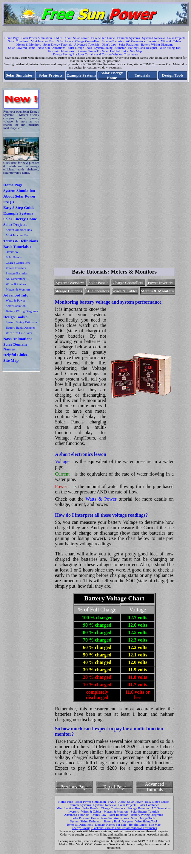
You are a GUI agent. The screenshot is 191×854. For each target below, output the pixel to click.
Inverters (153, 41)
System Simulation (19, 190)
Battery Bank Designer (142, 47)
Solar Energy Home (112, 75)
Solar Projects (176, 38)
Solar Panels (65, 41)
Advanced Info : (17, 295)
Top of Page (114, 786)
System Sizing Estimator (110, 47)
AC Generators (135, 41)
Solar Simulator (19, 75)
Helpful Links (119, 51)
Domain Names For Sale (92, 51)
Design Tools (172, 75)
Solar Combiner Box (19, 230)
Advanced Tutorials (86, 44)
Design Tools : (15, 317)
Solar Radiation (129, 44)
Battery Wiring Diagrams (157, 44)
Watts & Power (15, 300)
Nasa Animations (17, 338)
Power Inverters (16, 268)
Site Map (136, 51)
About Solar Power (76, 38)
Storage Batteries (113, 41)
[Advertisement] (170, 177)
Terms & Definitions (61, 51)
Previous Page (74, 786)
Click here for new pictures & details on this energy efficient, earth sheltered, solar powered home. (21, 167)
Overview (12, 252)
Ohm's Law (109, 44)
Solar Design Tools (80, 47)
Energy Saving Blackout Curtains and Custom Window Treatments (95, 54)
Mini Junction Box (43, 41)
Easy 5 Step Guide (103, 38)
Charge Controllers (87, 41)
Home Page (11, 38)
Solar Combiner (18, 41)
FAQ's (58, 38)
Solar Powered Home (21, 47)
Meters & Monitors (28, 44)
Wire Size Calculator (19, 333)
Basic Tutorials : (17, 246)
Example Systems (128, 38)
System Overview (153, 38)
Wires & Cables (171, 41)
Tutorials (142, 75)
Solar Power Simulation (36, 38)
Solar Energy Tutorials (57, 44)
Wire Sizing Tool (170, 47)
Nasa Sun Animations (51, 47)
